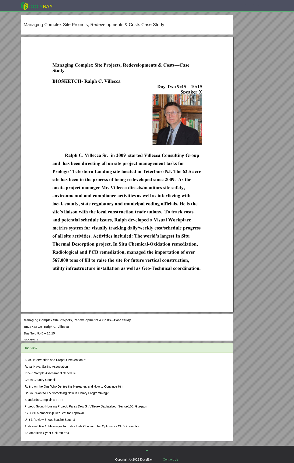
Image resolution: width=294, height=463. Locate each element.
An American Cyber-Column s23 (47, 433)
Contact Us (170, 459)
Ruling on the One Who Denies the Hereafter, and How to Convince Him (74, 386)
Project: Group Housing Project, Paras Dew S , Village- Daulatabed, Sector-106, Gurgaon (86, 406)
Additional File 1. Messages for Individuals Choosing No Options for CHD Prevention (82, 426)
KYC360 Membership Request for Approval (54, 413)
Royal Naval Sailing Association (46, 366)
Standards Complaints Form (44, 400)
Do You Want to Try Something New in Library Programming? (67, 393)
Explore (70, 5)
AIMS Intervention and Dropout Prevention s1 (56, 360)
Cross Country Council (40, 380)
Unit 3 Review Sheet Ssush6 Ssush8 (50, 419)
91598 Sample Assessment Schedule (50, 373)
